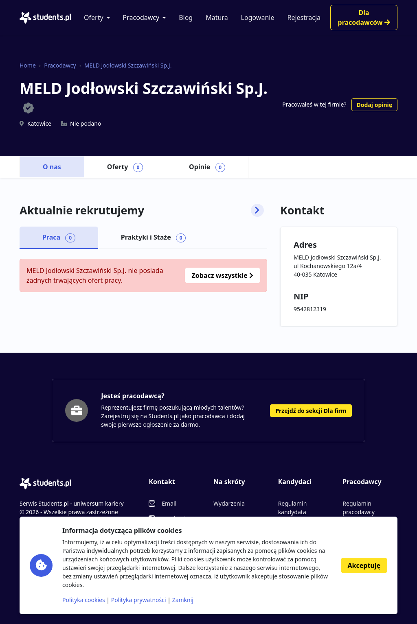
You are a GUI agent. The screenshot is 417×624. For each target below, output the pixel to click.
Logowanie (257, 17)
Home (28, 65)
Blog (186, 17)
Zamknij (182, 600)
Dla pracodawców (364, 17)
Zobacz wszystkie (222, 275)
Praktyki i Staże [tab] (153, 237)
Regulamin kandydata (292, 508)
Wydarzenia (229, 503)
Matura (217, 17)
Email (169, 503)
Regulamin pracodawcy (358, 508)
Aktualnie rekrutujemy (142, 210)
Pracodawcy (141, 17)
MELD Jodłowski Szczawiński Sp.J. (128, 65)
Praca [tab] (58, 237)
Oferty (93, 17)
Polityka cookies (83, 600)
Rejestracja (303, 17)
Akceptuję (364, 565)
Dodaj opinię (374, 105)
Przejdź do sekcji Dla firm (310, 411)
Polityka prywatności (138, 600)
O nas (52, 166)
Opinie (207, 167)
